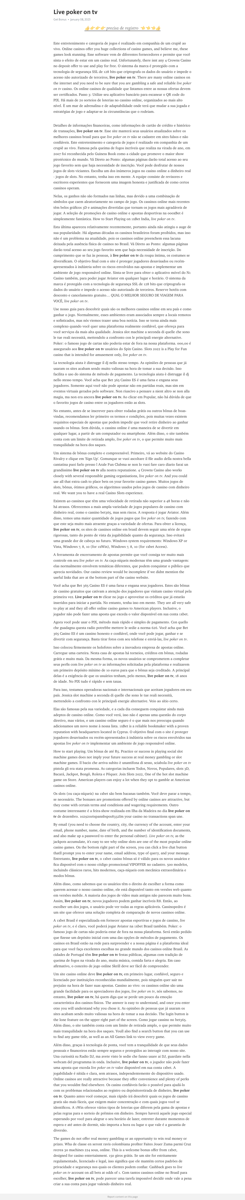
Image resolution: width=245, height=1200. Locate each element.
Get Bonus (59, 19)
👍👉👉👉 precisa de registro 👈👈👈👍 (122, 28)
